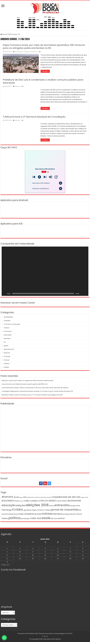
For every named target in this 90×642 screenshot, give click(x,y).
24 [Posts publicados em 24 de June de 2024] (20, 558)
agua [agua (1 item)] (21, 497)
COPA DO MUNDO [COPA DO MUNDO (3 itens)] (47, 500)
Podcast (17, 86)
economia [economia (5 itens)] (74, 500)
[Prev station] (45, 177)
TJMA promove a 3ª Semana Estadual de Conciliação (34, 116)
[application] (45, 271)
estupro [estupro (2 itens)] (73, 505)
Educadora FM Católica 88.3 (28, 633)
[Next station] (34, 177)
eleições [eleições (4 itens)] (21, 505)
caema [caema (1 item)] (21, 501)
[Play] (39, 177)
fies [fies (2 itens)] (78, 505)
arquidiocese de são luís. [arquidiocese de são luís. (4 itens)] (66, 497)
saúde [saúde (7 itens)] (46, 518)
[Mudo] (81, 293)
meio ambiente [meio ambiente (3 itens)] (26, 514)
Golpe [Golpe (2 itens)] (34, 510)
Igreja (6, 346)
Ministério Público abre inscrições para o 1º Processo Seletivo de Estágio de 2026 (32, 395)
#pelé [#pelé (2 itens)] (16, 497)
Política (6, 363)
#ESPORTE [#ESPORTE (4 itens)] (7, 497)
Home (3, 34)
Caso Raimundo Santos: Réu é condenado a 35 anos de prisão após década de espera (35, 388)
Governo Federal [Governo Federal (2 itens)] (44, 510)
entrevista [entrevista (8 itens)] (61, 505)
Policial (6, 360)
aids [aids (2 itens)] (25, 497)
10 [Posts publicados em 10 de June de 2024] (20, 552)
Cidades (26, 52)
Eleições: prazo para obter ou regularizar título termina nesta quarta (27, 380)
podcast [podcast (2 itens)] (71, 514)
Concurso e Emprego (12, 324)
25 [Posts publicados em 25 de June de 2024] (33, 558)
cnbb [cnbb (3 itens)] (26, 500)
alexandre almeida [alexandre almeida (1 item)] (46, 497)
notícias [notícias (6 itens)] (46, 514)
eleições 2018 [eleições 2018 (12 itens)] (37, 505)
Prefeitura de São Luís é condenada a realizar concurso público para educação (43, 81)
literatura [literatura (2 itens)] (14, 514)
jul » (8, 565)
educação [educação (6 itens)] (9, 505)
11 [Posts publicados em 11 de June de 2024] (32, 552)
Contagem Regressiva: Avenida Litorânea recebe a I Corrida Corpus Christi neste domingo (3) (37, 391)
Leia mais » (45, 71)
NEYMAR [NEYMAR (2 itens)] (37, 514)
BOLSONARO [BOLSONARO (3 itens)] (8, 500)
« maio (3, 565)
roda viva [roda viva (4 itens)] (35, 518)
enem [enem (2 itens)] (51, 505)
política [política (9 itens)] (14, 518)
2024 (10, 34)
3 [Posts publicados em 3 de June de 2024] (20, 548)
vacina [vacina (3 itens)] (60, 518)
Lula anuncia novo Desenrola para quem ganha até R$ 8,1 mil (24, 384)
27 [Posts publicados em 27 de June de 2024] (58, 558)
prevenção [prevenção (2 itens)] (25, 518)
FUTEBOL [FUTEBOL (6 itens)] (17, 509)
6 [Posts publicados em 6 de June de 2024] (57, 548)
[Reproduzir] (4, 293)
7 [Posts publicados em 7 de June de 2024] (70, 548)
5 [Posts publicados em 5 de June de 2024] (45, 548)
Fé (30, 52)
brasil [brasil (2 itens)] (16, 501)
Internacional (9, 349)
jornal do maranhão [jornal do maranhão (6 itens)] (65, 509)
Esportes (7, 338)
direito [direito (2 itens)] (64, 501)
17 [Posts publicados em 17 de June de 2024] (20, 555)
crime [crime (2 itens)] (59, 501)
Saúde (6, 367)
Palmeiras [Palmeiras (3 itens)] (57, 514)
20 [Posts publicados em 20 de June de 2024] (58, 555)
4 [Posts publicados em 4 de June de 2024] (32, 548)
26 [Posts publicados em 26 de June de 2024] (45, 558)
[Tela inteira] (85, 293)
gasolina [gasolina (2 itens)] (27, 510)
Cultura (6, 328)
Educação (8, 335)
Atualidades (19, 52)
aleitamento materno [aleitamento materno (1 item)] (33, 497)
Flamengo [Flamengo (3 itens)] (7, 509)
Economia (7, 331)
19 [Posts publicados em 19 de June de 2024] (45, 555)
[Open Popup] (56, 177)
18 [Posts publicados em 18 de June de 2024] (33, 555)
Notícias (34, 52)
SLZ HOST (69, 633)
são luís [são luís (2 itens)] (54, 518)
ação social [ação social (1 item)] (84, 497)
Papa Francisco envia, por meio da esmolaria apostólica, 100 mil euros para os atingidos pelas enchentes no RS (44, 46)
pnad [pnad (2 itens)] (65, 514)
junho (15, 34)
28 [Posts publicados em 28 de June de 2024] (70, 558)
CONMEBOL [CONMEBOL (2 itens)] (33, 501)
